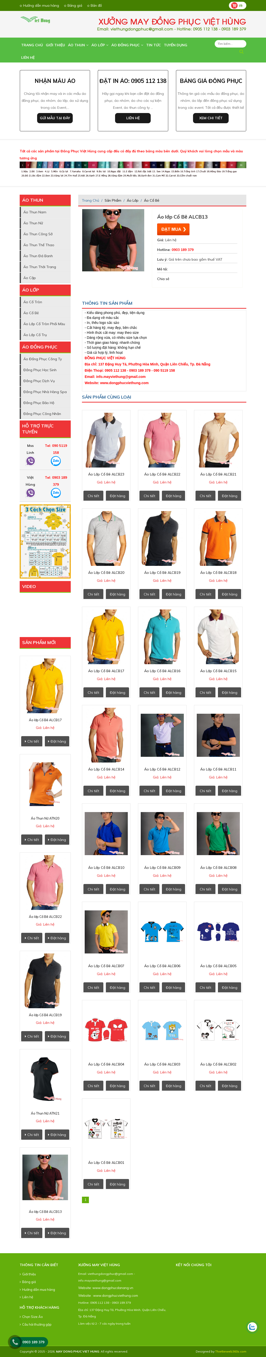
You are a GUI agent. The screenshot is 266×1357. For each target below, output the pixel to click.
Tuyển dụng (175, 45)
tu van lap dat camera (129, 1331)
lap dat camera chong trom (140, 1331)
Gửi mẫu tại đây (55, 118)
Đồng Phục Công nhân (42, 414)
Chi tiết (32, 741)
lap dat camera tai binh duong (157, 1331)
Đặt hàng (57, 741)
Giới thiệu (55, 45)
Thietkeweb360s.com (230, 1351)
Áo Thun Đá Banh (38, 256)
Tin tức (153, 45)
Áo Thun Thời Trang (39, 267)
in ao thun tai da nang (115, 1331)
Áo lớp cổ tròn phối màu (44, 324)
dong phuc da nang (80, 1331)
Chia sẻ (163, 279)
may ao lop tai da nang (110, 1331)
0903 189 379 (33, 1342)
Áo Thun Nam (34, 212)
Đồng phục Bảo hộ (38, 403)
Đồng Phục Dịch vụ (39, 381)
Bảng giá (73, 5)
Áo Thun (78, 45)
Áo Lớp (99, 45)
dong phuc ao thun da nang (91, 1331)
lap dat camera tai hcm (146, 1331)
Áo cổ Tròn (32, 302)
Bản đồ (94, 5)
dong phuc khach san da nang (97, 1331)
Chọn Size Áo (31, 1317)
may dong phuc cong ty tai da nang (104, 1331)
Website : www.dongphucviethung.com (108, 1296)
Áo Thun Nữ (33, 223)
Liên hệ (28, 57)
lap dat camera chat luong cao (134, 1331)
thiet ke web (82, 1338)
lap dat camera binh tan (163, 1331)
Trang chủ (32, 45)
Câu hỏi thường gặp (36, 1324)
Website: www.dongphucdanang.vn (105, 1288)
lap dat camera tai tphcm (151, 1331)
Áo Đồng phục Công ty (42, 359)
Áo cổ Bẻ (31, 313)
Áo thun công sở (38, 234)
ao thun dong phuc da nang (85, 1331)
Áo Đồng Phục (127, 45)
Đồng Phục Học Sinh (40, 370)
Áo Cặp (29, 278)
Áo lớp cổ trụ (35, 335)
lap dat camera (119, 1331)
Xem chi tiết (211, 118)
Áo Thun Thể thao (38, 245)
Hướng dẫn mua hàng (39, 5)
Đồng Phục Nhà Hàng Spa (45, 392)
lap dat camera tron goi (124, 1331)
